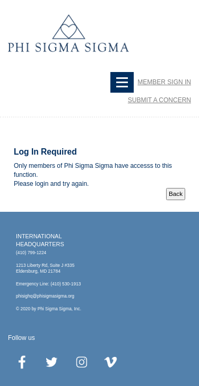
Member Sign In (164, 82)
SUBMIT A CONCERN (159, 100)
